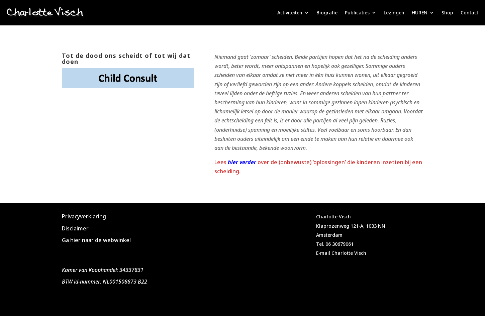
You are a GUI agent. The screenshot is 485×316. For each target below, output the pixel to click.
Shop (447, 12)
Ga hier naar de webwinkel (96, 240)
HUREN (419, 12)
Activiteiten (289, 12)
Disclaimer (75, 228)
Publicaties (357, 12)
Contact (469, 12)
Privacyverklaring (84, 216)
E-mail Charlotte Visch (341, 253)
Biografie (326, 12)
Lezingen (394, 12)
